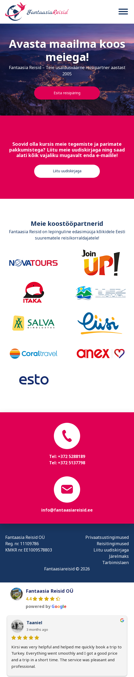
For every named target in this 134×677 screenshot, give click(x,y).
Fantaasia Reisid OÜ (49, 591)
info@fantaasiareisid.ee (67, 510)
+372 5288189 (71, 456)
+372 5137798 (71, 463)
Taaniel (34, 623)
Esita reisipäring (67, 92)
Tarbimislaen (115, 562)
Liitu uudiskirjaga (67, 170)
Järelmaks (119, 556)
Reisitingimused (113, 543)
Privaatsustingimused (107, 537)
